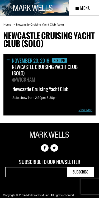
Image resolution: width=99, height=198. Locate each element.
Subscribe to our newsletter (49, 162)
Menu (83, 8)
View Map (85, 110)
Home (7, 24)
